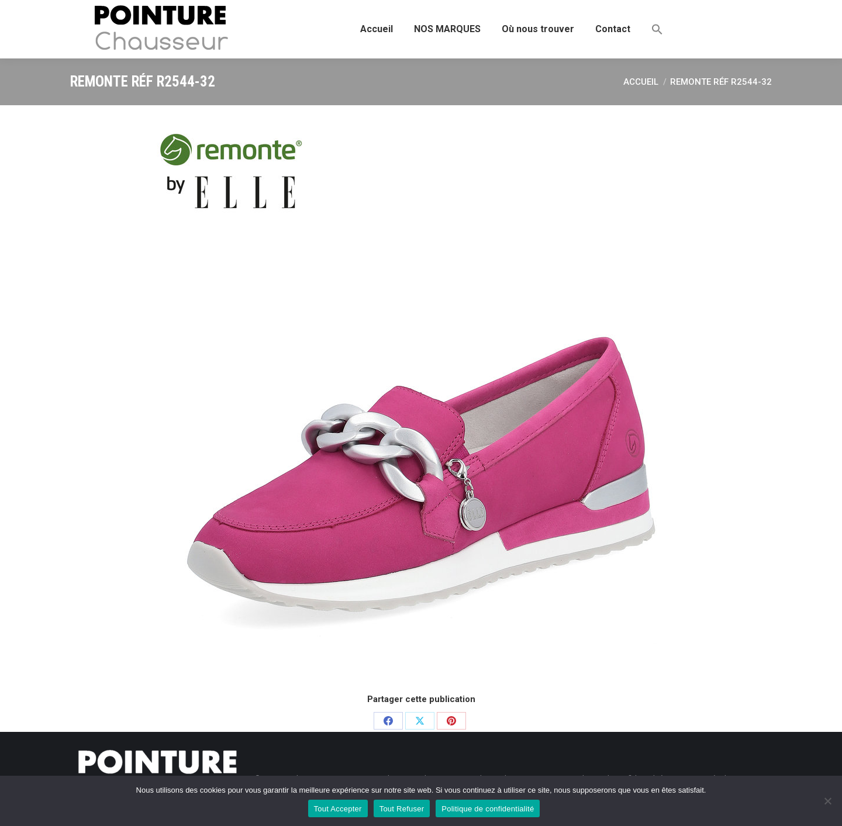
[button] (657, 29)
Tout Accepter (338, 808)
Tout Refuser (402, 808)
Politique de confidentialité (487, 808)
